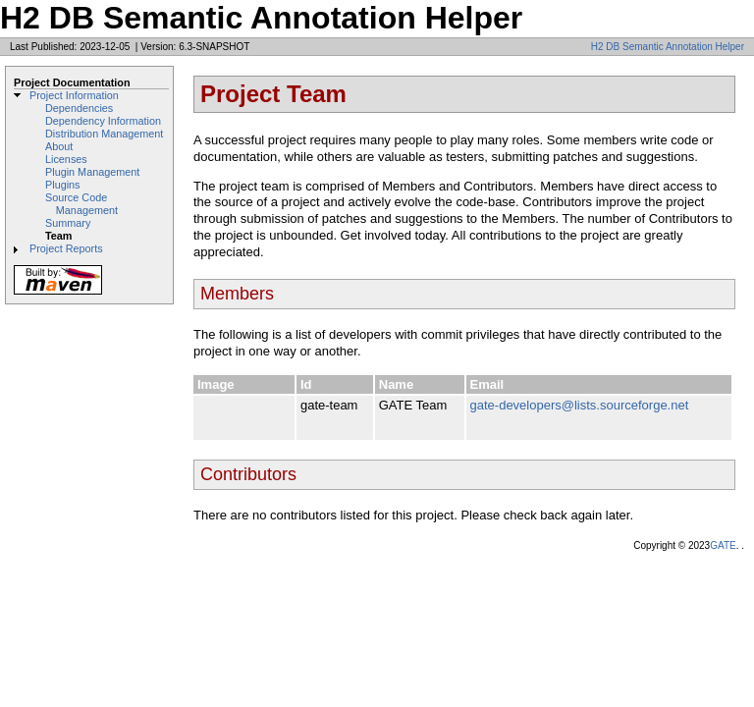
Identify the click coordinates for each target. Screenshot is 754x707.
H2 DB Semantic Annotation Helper (667, 46)
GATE (722, 545)
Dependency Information (103, 121)
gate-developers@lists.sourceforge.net (579, 405)
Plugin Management (92, 172)
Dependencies (79, 108)
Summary (67, 223)
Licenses (66, 159)
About (59, 146)
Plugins (63, 184)
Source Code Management (81, 203)
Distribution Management (104, 133)
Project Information (74, 95)
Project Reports (66, 248)
